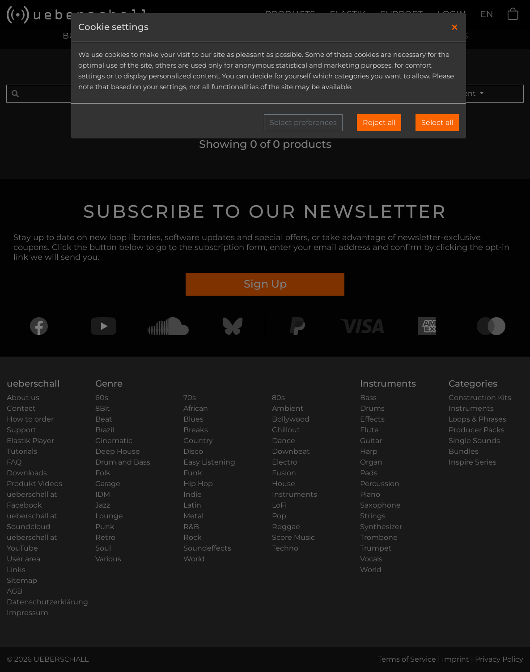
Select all (437, 122)
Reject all (379, 122)
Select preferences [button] (303, 122)
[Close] (454, 27)
